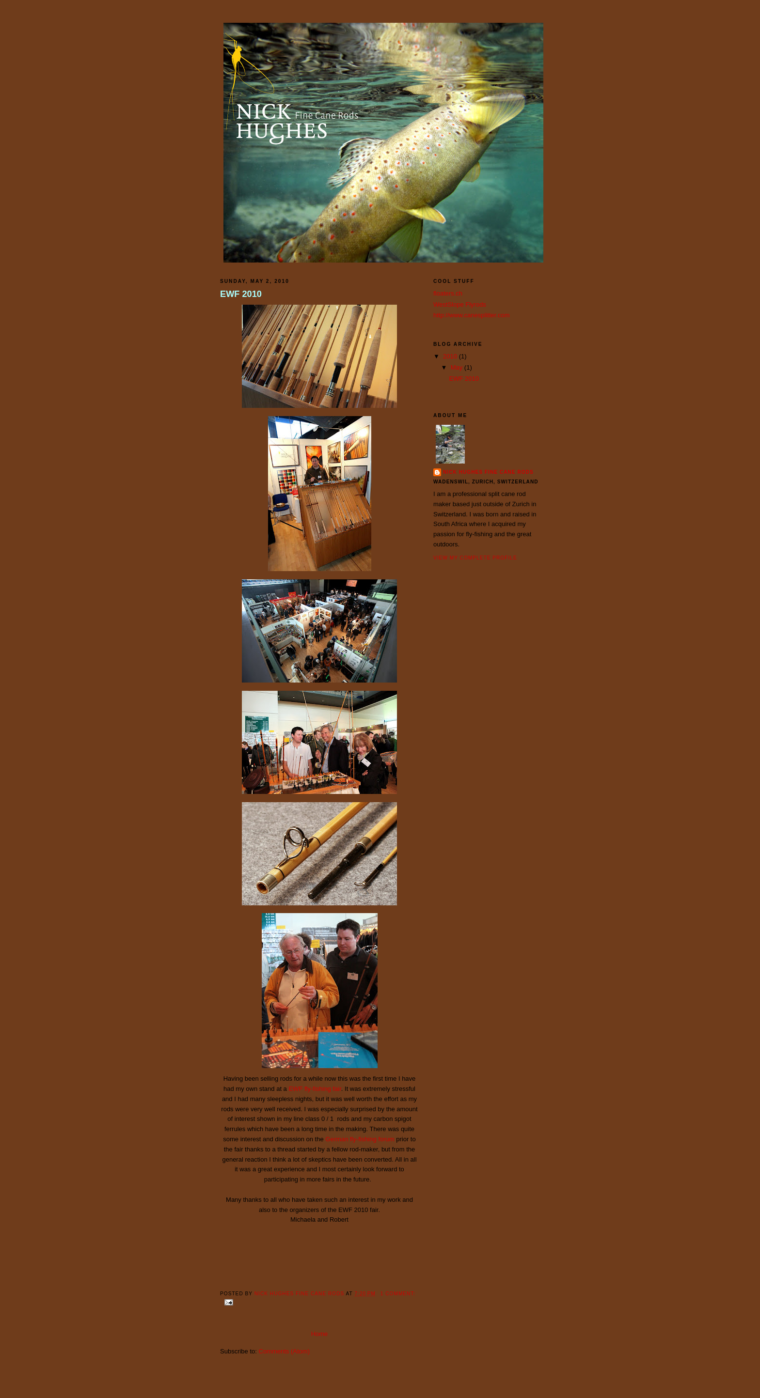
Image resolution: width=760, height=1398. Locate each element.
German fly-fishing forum (359, 1139)
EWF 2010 (241, 294)
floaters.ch (447, 293)
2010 (451, 356)
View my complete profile (475, 557)
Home (319, 1333)
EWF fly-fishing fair (314, 1088)
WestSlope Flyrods (459, 304)
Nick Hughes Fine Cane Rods (488, 472)
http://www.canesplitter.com (471, 315)
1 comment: (398, 1293)
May (457, 367)
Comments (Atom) (284, 1351)
